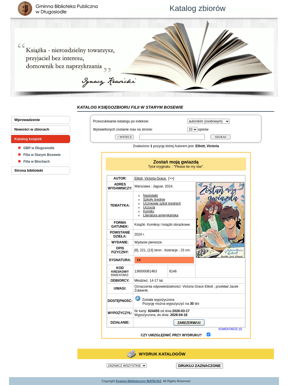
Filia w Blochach (36, 162)
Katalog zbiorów (198, 8)
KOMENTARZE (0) (230, 329)
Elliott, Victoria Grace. (150, 178)
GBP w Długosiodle (38, 148)
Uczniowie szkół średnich (162, 203)
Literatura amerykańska (160, 215)
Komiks (148, 211)
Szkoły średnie (154, 200)
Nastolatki (150, 196)
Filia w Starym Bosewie (42, 155)
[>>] (171, 178)
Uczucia (149, 207)
